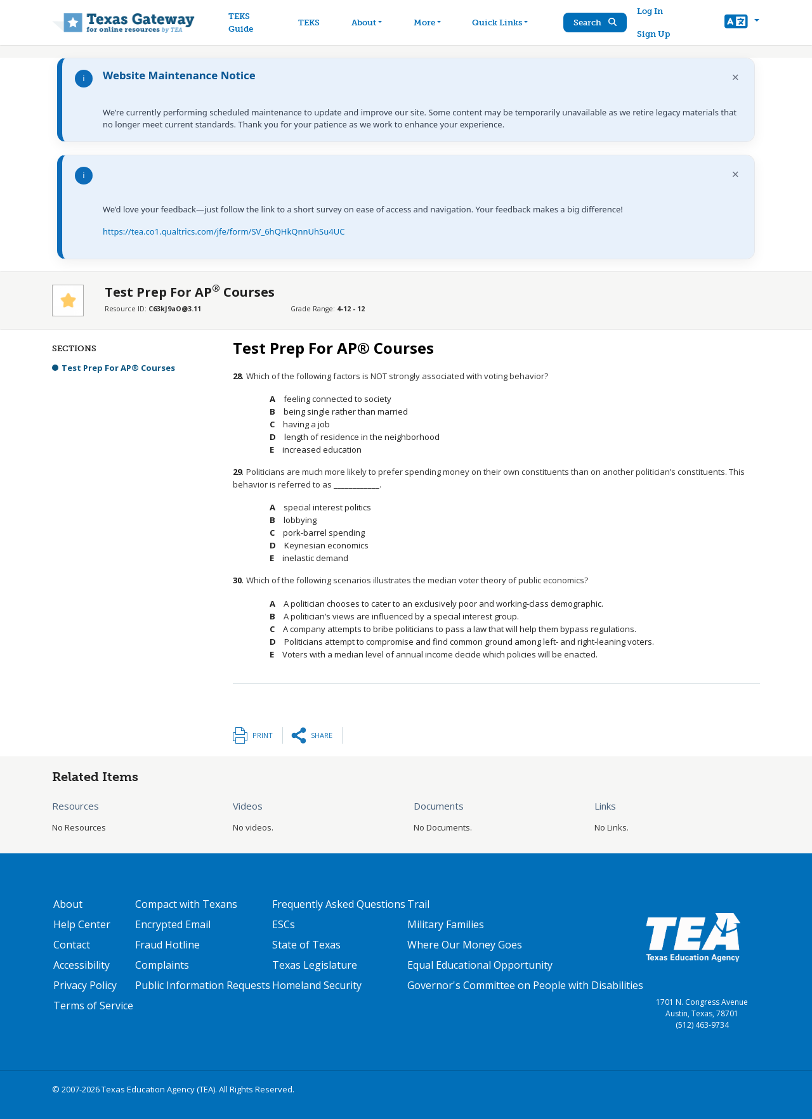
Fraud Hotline (167, 945)
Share (321, 735)
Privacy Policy (85, 985)
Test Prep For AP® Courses (118, 367)
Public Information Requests (202, 985)
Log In (651, 11)
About (67, 904)
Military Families (445, 924)
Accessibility (81, 965)
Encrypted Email (173, 924)
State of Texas (306, 945)
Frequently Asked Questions (338, 904)
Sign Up (654, 34)
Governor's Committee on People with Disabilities (525, 985)
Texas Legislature (314, 965)
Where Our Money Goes (464, 945)
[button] (742, 22)
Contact (71, 945)
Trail (418, 904)
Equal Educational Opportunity (480, 965)
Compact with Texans (186, 904)
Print (262, 735)
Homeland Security (317, 985)
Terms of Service (93, 1005)
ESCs (283, 924)
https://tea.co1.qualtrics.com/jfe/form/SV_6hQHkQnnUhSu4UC (223, 231)
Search (595, 22)
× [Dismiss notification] (735, 77)
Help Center (81, 924)
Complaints (162, 965)
